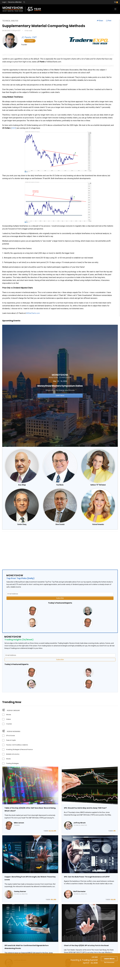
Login (4, 2)
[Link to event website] (60, 385)
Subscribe (60, 598)
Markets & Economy (12, 754)
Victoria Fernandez (98, 524)
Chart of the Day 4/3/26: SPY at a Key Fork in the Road (86, 945)
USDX (13, 128)
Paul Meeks (60, 485)
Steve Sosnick (59, 524)
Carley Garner (20, 891)
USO (112, 899)
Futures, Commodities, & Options (17, 745)
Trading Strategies (12, 763)
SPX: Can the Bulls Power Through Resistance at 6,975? (87, 877)
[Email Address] (60, 594)
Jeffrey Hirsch (79, 823)
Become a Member (15, 2)
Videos (8, 719)
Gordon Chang (21, 524)
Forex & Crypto (11, 740)
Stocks (8, 759)
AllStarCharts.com (33, 313)
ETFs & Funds (10, 735)
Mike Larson (19, 823)
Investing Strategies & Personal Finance (19, 749)
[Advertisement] (60, 548)
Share (100, 21)
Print (108, 21)
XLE (50, 831)
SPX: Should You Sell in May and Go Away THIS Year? (85, 808)
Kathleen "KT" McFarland (98, 485)
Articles (8, 715)
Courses (9, 724)
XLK (52, 831)
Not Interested (109, 962)
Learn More (109, 958)
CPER (54, 899)
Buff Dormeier (79, 891)
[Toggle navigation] (115, 9)
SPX (55, 831)
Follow (30, 41)
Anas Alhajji (22, 485)
